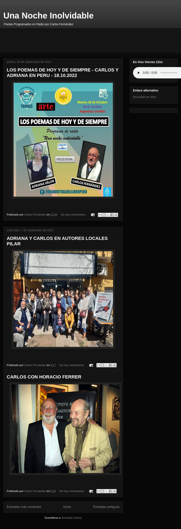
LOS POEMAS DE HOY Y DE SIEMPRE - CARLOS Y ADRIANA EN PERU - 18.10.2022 (62, 72)
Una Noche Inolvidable (48, 15)
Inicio (67, 507)
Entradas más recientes (24, 507)
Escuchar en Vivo (144, 97)
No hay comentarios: (74, 214)
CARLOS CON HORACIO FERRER (44, 377)
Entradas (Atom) (72, 517)
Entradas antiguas (106, 507)
